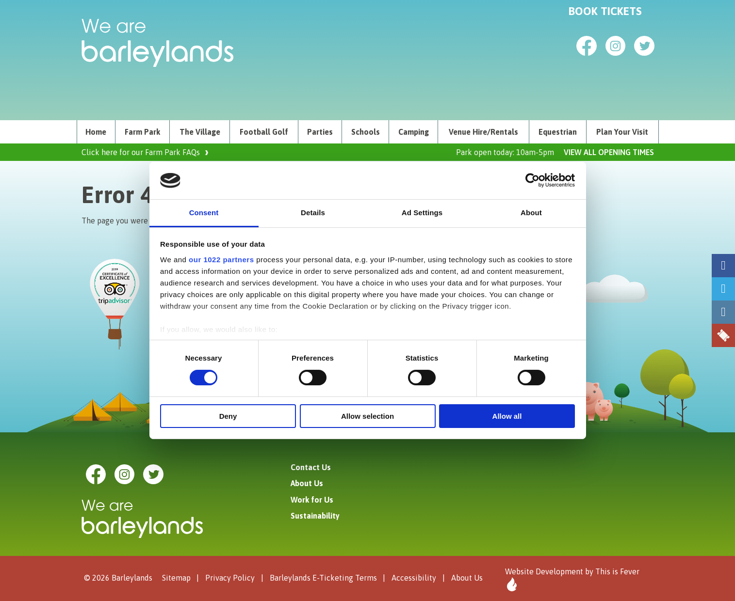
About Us (307, 483)
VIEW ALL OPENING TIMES (609, 152)
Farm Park (142, 131)
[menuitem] (96, 131)
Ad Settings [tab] (422, 212)
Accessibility (414, 577)
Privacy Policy (230, 577)
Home (95, 131)
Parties (320, 131)
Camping (413, 131)
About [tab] (531, 212)
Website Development (544, 571)
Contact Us (311, 467)
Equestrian (558, 131)
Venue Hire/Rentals (483, 131)
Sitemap (176, 577)
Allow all (507, 416)
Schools (365, 131)
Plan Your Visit (622, 131)
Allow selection (367, 416)
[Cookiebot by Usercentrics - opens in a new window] (532, 180)
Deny (228, 416)
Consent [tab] (204, 212)
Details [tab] (313, 212)
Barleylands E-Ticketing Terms (323, 577)
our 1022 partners (221, 259)
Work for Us (312, 499)
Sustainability (315, 515)
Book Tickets (605, 11)
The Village (200, 131)
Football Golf (264, 131)
